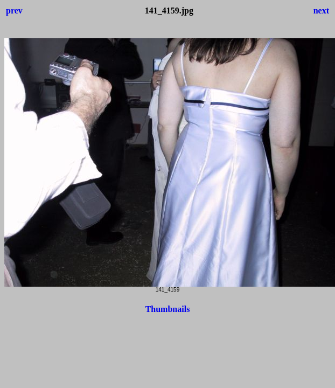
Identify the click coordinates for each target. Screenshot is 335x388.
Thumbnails (167, 309)
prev (14, 10)
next (321, 10)
